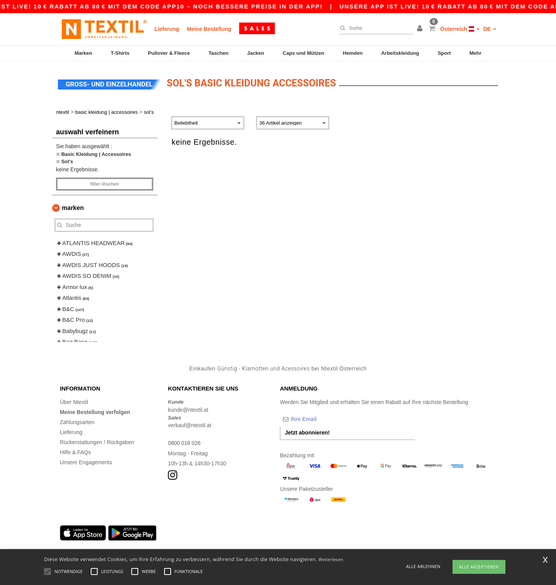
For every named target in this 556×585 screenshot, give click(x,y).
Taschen (218, 53)
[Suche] (374, 28)
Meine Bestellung (209, 29)
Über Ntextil (74, 401)
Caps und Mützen (303, 53)
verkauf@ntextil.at (189, 424)
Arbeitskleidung (400, 53)
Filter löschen (104, 183)
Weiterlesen (331, 559)
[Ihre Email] (320, 418)
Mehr (475, 53)
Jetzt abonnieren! (307, 431)
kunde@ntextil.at (188, 409)
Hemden (353, 53)
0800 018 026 (184, 442)
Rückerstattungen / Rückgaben (97, 441)
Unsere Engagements (86, 461)
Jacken (255, 53)
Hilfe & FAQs (75, 451)
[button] (421, 29)
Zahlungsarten (77, 421)
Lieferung (166, 29)
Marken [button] (73, 206)
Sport (444, 53)
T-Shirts (120, 53)
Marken (83, 53)
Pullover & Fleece (169, 53)
